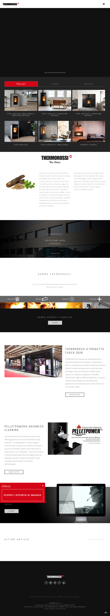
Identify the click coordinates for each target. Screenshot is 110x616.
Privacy (46, 608)
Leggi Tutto (75, 395)
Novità (88, 84)
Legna (55, 84)
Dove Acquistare (53, 597)
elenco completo (96, 539)
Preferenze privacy (60, 608)
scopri (11, 511)
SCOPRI (55, 323)
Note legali (73, 597)
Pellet (21, 84)
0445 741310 (29, 607)
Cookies (52, 608)
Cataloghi (36, 597)
